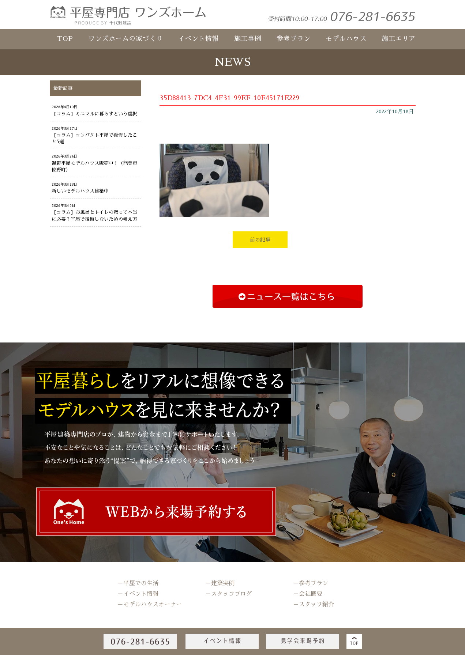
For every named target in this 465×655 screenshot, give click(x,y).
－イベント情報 (137, 594)
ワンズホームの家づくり (125, 38)
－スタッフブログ (228, 594)
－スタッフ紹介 (313, 604)
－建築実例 (220, 583)
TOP (65, 38)
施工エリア (399, 38)
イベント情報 (198, 38)
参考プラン (294, 38)
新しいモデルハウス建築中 (80, 191)
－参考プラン (310, 583)
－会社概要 (307, 594)
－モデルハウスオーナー (149, 604)
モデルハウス (346, 38)
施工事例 (247, 38)
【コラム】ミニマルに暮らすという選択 (94, 113)
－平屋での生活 (137, 583)
